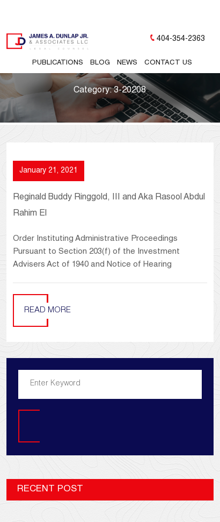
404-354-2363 (181, 39)
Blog (100, 63)
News (127, 63)
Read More (47, 310)
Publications (57, 63)
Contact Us (168, 63)
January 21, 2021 (48, 171)
